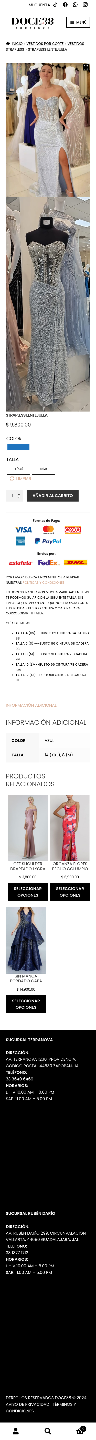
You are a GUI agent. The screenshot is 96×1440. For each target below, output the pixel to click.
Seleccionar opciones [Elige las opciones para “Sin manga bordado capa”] (26, 1004)
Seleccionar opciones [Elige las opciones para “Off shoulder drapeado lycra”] (28, 892)
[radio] (18, 447)
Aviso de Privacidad (27, 1404)
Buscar (48, 1431)
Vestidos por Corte (44, 43)
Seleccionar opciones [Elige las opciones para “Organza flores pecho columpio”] (70, 892)
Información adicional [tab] (31, 705)
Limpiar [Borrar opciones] (23, 479)
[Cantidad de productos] (14, 496)
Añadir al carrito (53, 496)
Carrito (75, 1427)
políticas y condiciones (44, 582)
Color (14, 439)
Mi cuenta (39, 5)
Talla (12, 459)
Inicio (17, 43)
